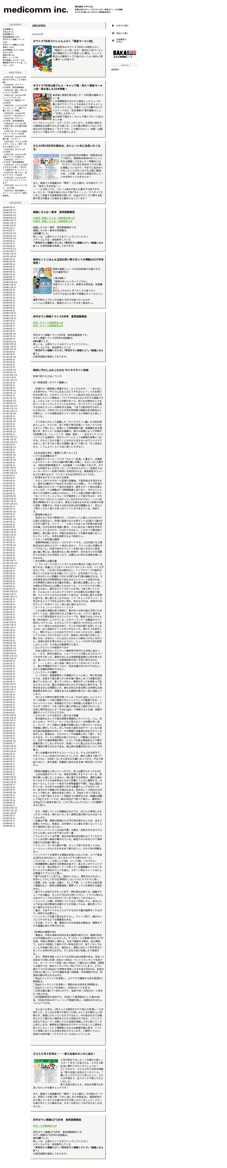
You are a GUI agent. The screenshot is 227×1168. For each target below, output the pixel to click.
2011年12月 (8, 380)
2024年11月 (8, 779)
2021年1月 (7, 660)
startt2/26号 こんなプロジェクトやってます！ (15, 180)
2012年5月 (7, 392)
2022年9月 (7, 712)
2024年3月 (7, 758)
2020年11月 (8, 655)
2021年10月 (8, 684)
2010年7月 (7, 336)
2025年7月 (7, 800)
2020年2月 (7, 632)
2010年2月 (7, 323)
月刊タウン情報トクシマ (13, 39)
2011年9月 (7, 372)
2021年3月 (7, 666)
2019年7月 (7, 614)
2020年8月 (7, 648)
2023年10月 (8, 746)
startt (5, 52)
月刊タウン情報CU (11, 44)
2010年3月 (7, 325)
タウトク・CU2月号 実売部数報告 (14, 161)
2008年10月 (8, 282)
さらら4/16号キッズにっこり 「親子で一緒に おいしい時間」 (15, 108)
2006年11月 (8, 222)
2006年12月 (8, 225)
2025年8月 (7, 802)
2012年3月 (7, 387)
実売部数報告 (9, 36)
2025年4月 (7, 792)
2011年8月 (7, 369)
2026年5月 (7, 825)
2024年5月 (7, 764)
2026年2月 (7, 818)
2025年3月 (7, 789)
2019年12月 (8, 627)
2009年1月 (7, 289)
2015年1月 (7, 475)
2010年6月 (7, 333)
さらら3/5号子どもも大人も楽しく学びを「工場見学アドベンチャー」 (15, 167)
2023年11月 (8, 748)
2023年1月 (7, 722)
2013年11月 (8, 439)
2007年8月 (7, 246)
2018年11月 (8, 593)
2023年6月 (7, 735)
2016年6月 (7, 519)
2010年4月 (7, 328)
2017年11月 (8, 563)
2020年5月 (7, 640)
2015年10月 (8, 498)
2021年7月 (7, 676)
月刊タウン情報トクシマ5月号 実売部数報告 (60, 316)
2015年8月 (7, 493)
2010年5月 (7, 331)
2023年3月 (7, 727)
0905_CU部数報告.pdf (45, 1125)
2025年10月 (8, 807)
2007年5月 (7, 238)
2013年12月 (8, 441)
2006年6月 (7, 209)
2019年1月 (7, 599)
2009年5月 (7, 300)
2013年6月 (7, 426)
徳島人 (6, 47)
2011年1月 (7, 351)
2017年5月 (7, 547)
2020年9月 (7, 650)
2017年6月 (7, 550)
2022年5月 (7, 702)
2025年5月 (7, 795)
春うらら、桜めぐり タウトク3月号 (15, 173)
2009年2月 (7, 292)
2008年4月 (7, 266)
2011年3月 (7, 356)
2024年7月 (7, 769)
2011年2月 (7, 354)
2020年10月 (8, 653)
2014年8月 (7, 462)
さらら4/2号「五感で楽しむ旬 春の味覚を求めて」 (15, 126)
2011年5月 (7, 361)
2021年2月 (7, 663)
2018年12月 (8, 596)
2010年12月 (8, 349)
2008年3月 (7, 264)
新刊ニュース (9, 57)
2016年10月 (8, 529)
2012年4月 (7, 390)
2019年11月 (8, 624)
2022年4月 (7, 699)
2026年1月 (7, 815)
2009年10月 (8, 312)
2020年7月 (7, 645)
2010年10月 (8, 343)
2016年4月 (7, 514)
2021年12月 (8, 689)
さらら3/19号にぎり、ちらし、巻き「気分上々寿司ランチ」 (15, 144)
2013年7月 (7, 429)
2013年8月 (7, 431)
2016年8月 (7, 524)
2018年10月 (8, 591)
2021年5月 (7, 671)
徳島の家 (7, 54)
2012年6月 (7, 395)
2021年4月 (7, 668)
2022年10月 (8, 715)
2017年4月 (7, 544)
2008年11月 (8, 284)
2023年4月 (7, 730)
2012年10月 (8, 405)
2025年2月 (7, 787)
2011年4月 (7, 359)
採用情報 (7, 34)
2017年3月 (7, 542)
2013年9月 (7, 434)
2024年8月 (7, 771)
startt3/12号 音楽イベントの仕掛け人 (15, 155)
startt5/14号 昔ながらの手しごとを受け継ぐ (15, 80)
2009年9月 (7, 310)
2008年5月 (7, 269)
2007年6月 (7, 240)
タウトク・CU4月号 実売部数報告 (14, 86)
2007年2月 (7, 230)
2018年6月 (7, 581)
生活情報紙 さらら (11, 49)
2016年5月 (7, 516)
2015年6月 (7, 488)
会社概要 (7, 29)
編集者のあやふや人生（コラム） (14, 64)
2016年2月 (7, 508)
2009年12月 (8, 318)
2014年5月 (7, 454)
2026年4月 (7, 823)
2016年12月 (8, 534)
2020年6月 (7, 642)
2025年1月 (7, 784)
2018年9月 (7, 588)
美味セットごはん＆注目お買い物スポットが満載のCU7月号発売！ (68, 261)
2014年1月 (7, 444)
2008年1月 (7, 258)
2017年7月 (7, 552)
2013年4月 (7, 421)
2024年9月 (7, 774)
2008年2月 (7, 261)
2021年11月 (8, 686)
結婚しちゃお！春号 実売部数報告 (54, 212)
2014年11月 (8, 470)
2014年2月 (7, 447)
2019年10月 (8, 622)
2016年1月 (7, 506)
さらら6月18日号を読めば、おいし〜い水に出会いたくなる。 (67, 147)
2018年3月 (7, 573)
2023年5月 (7, 733)
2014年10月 (8, 467)
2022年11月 (8, 717)
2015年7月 (7, 490)
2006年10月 (8, 220)
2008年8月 (7, 277)
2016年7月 (7, 521)
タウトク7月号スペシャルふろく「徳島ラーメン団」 (64, 41)
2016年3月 (7, 511)
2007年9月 (7, 248)
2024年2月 (7, 756)
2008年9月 (7, 279)
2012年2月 (7, 385)
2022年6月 (7, 704)
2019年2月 (7, 601)
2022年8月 (7, 709)
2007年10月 (8, 251)
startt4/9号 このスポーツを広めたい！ (15, 114)
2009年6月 (7, 302)
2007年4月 (7, 235)
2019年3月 (7, 604)
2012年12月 (8, 411)
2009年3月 (7, 294)
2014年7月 (7, 459)
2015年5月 (7, 485)
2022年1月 (7, 691)
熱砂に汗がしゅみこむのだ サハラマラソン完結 (60, 370)
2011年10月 (8, 374)
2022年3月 (7, 696)
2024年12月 (8, 782)
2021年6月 (7, 673)
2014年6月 (7, 457)
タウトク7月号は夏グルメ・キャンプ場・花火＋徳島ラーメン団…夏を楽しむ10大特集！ (68, 87)
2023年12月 (8, 751)
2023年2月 (7, 725)
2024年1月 (7, 753)
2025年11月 (8, 810)
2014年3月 (7, 449)
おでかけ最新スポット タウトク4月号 (15, 132)
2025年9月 (7, 805)
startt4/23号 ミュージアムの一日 (15, 96)
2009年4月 (7, 297)
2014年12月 (8, 472)
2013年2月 (7, 416)
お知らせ (7, 31)
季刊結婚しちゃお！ (12, 60)
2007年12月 (8, 256)
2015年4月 (7, 483)
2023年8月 (7, 740)
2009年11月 (8, 315)
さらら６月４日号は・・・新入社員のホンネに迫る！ (64, 1053)
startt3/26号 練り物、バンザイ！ (15, 137)
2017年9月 (7, 557)
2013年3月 (7, 418)
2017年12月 (8, 565)
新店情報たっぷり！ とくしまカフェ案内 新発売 (15, 193)
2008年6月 (7, 271)
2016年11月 (8, 532)
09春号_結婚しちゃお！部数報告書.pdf (54, 217)
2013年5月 (7, 423)
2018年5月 (7, 578)
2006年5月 (7, 207)
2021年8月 (7, 678)
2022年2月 (7, 694)
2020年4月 (7, 637)
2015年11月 (8, 501)
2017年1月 (7, 537)
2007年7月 (7, 243)
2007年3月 (7, 233)
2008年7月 (7, 274)
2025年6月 (7, 797)
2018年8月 (7, 586)
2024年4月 (7, 761)
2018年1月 (7, 568)
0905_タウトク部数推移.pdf (48, 325)
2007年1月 (7, 228)
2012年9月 (7, 403)
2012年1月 (7, 382)
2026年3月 (7, 820)
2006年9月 (7, 217)
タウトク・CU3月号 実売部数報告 (14, 119)
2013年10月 (8, 436)
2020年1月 (7, 630)
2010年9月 (7, 341)
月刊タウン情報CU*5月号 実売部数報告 (57, 1119)
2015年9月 (7, 495)
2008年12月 (8, 287)
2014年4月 (7, 452)
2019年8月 (7, 617)
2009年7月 (7, 305)
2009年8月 (7, 307)
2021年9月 (7, 681)
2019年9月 (7, 619)
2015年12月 (8, 503)
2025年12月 (8, 813)
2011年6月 (7, 364)
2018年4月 (7, 575)
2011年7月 (7, 367)
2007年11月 (8, 253)
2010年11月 (8, 346)
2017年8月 (7, 555)
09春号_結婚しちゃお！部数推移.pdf (52, 221)
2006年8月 (7, 215)
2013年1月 (7, 413)
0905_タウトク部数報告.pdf (48, 322)
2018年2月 (7, 570)
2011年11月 (8, 377)
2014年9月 (7, 465)
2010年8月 (7, 338)
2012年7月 (7, 398)
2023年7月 (7, 738)
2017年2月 (7, 539)
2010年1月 (7, 320)
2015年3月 (7, 480)
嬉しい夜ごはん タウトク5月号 (15, 91)
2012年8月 (7, 400)
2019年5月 (7, 609)
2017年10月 (8, 560)
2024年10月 (8, 776)
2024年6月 (7, 766)
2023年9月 (7, 743)
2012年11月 (8, 408)
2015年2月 (7, 477)
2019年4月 (7, 606)
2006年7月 (7, 212)
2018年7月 (7, 583)
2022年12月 (8, 720)
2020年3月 (7, 635)
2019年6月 (7, 612)
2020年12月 (8, 658)
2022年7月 (7, 707)
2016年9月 (7, 526)
